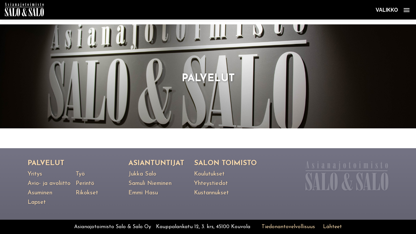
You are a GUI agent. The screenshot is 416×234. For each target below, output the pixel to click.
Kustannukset (211, 193)
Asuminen (40, 193)
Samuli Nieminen (150, 183)
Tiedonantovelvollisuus (288, 226)
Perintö (85, 183)
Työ (80, 174)
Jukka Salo (142, 174)
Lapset (37, 202)
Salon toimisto (225, 163)
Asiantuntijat (156, 163)
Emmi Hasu (143, 193)
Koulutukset (209, 174)
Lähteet (332, 226)
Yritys (35, 174)
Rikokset (87, 193)
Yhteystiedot (211, 183)
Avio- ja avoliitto (49, 183)
